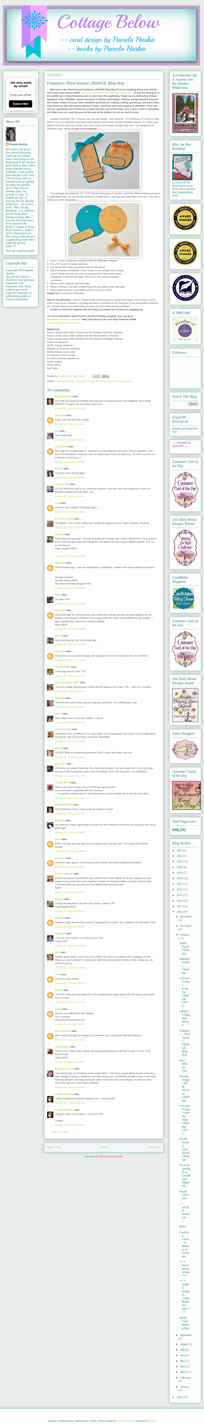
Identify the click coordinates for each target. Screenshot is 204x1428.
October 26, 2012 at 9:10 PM (69, 798)
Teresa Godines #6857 (67, 682)
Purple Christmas (184, 1195)
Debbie (59, 468)
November (186, 925)
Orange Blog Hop (97, 381)
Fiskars (70, 381)
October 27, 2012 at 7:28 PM (69, 1024)
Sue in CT (60, 763)
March (184, 1372)
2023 (180, 850)
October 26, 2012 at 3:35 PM (69, 707)
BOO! (182, 1226)
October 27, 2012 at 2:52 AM (69, 892)
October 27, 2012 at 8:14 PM (69, 1040)
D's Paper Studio (64, 518)
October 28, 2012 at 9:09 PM (69, 1087)
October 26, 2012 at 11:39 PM (70, 851)
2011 (180, 1397)
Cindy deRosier (63, 396)
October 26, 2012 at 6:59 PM (69, 775)
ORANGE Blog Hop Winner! (184, 1018)
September (186, 1335)
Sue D (58, 1009)
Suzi (57, 952)
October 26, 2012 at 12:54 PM (70, 660)
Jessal (58, 635)
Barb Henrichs (63, 1031)
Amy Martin (61, 446)
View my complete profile (20, 250)
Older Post (154, 1147)
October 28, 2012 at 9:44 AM (69, 1062)
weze (57, 594)
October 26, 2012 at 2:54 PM (69, 691)
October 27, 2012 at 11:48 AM (70, 967)
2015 (180, 895)
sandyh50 (60, 933)
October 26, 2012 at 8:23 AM (69, 424)
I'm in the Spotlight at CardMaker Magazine (184, 1175)
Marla (58, 839)
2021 (180, 861)
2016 (180, 889)
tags (130, 381)
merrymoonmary (125, 1421)
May (183, 1360)
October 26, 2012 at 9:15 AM (69, 496)
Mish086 (59, 918)
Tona (57, 974)
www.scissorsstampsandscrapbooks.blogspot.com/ (106, 92)
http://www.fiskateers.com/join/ (64, 319)
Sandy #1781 (62, 484)
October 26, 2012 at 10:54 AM (70, 588)
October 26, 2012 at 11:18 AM (70, 603)
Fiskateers (81, 381)
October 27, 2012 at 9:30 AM (69, 926)
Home (104, 1147)
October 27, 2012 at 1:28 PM (69, 983)
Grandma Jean (63, 729)
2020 (180, 867)
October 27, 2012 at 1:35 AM (69, 866)
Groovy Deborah (64, 873)
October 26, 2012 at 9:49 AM (69, 512)
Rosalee (59, 534)
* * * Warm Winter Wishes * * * (184, 1268)
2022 (180, 855)
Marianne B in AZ (64, 1068)
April (183, 1366)
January (184, 1386)
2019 (180, 872)
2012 (180, 911)
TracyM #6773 (62, 782)
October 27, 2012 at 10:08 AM (70, 945)
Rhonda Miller (62, 667)
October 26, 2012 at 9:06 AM (69, 461)
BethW (58, 990)
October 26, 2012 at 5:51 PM (69, 757)
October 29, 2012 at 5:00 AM (69, 1103)
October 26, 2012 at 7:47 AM (69, 408)
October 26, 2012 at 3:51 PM (69, 722)
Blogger (152, 1421)
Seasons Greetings (117, 381)
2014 (180, 900)
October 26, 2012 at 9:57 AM (69, 527)
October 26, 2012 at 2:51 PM (69, 675)
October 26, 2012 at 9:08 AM (69, 477)
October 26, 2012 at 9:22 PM (69, 813)
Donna (58, 748)
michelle (59, 698)
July (183, 1349)
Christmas (60, 381)
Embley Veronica (64, 1094)
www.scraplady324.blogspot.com (64, 322)
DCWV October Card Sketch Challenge (184, 1149)
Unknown (60, 415)
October (184, 934)
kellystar (59, 820)
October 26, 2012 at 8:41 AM (69, 439)
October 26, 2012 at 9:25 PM (69, 832)
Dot (57, 431)
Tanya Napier (62, 1046)
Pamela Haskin (18, 144)
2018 (180, 878)
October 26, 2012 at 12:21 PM (70, 644)
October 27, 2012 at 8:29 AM (69, 911)
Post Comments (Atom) (111, 1156)
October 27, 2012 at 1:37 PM (69, 1002)
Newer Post (54, 1147)
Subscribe (20, 104)
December (186, 916)
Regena (59, 899)
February (185, 1377)
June (183, 1355)
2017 (180, 883)
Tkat (57, 503)
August (184, 1344)
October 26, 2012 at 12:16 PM (70, 629)
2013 (180, 906)
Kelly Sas (60, 610)
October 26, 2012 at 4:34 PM (69, 741)
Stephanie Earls (63, 804)
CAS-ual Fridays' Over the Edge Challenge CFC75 (184, 1119)
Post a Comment (60, 1131)
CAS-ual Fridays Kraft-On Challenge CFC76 (184, 992)
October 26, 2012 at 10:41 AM (70, 556)
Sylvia (58, 713)
